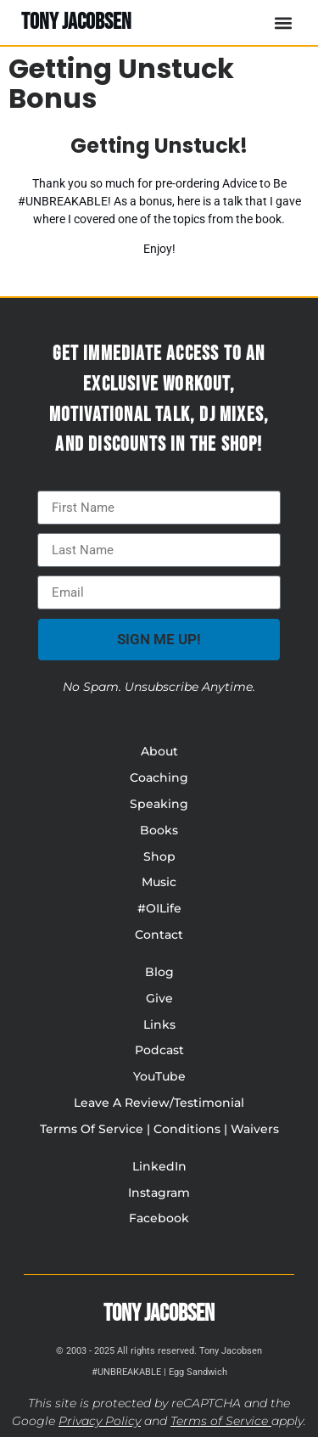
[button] (283, 22)
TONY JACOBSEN (76, 22)
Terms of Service (219, 1421)
